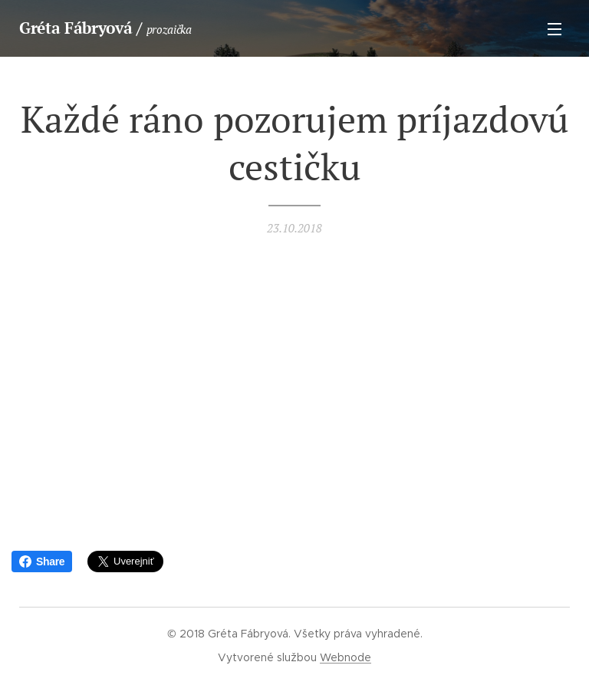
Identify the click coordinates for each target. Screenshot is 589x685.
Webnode (345, 657)
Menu (554, 29)
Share (41, 561)
